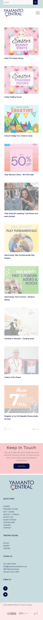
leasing (7, 525)
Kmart (6, 546)
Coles (6, 543)
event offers (9, 520)
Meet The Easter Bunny (14, 58)
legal (29, 605)
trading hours (10, 509)
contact (7, 528)
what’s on (8, 517)
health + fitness (11, 514)
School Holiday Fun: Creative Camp (18, 136)
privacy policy (20, 605)
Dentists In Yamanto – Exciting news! (19, 339)
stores (6, 506)
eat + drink (8, 512)
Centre (6, 548)
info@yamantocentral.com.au (15, 566)
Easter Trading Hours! (12, 97)
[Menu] (36, 12)
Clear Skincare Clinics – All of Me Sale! (19, 175)
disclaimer (7, 605)
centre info (9, 522)
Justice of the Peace (12, 377)
